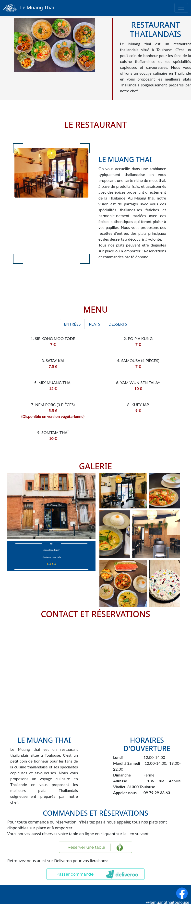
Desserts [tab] (117, 324)
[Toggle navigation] (181, 8)
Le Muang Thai (28, 8)
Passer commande (75, 874)
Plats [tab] (94, 324)
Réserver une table (86, 847)
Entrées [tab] (72, 324)
